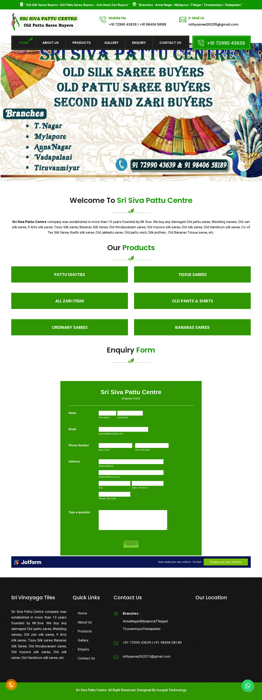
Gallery (111, 42)
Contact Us (170, 42)
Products (81, 42)
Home (24, 42)
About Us (50, 42)
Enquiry (139, 42)
